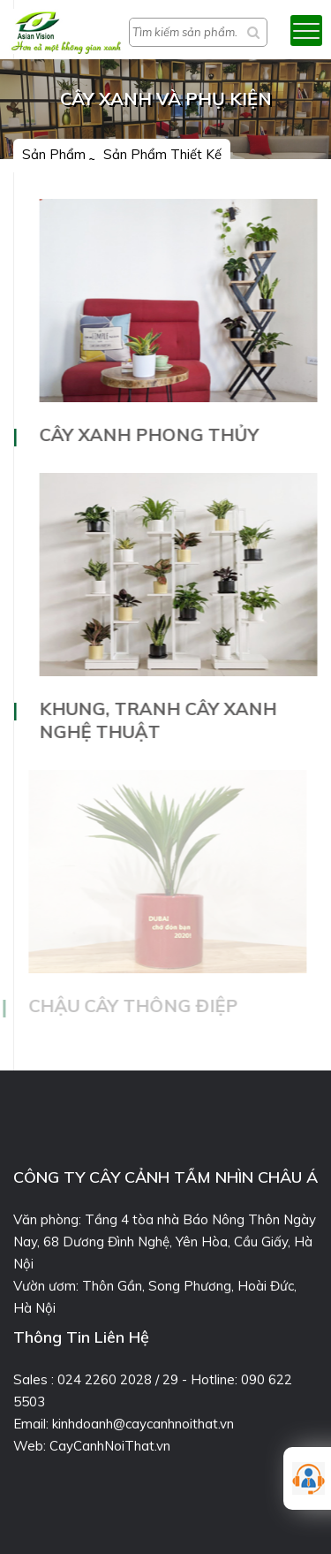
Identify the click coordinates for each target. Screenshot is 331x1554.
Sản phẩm (54, 154)
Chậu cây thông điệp (131, 1005)
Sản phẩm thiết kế (162, 154)
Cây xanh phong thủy (149, 434)
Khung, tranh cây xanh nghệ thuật (157, 720)
